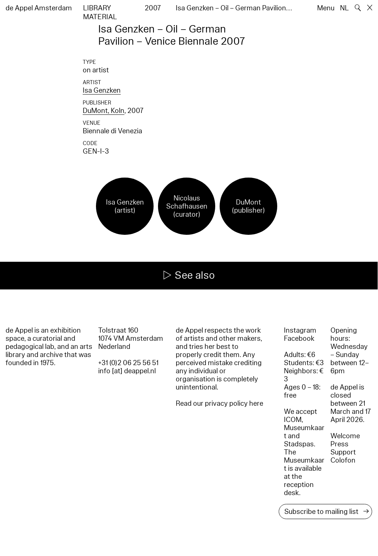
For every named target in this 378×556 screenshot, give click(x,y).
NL (344, 8)
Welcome (345, 436)
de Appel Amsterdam (39, 8)
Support (343, 452)
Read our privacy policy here (219, 403)
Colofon (342, 460)
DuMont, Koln (103, 111)
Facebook (299, 338)
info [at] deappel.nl (127, 371)
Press (339, 444)
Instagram (300, 330)
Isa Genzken (102, 90)
